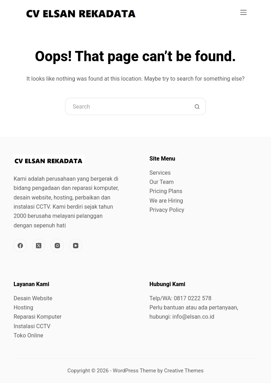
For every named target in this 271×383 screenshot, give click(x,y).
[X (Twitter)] (39, 245)
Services (160, 172)
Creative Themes (184, 370)
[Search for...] (126, 106)
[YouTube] (76, 245)
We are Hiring (166, 200)
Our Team (162, 182)
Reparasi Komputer (37, 316)
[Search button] (197, 106)
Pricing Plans (166, 191)
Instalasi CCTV (31, 326)
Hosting (23, 307)
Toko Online (28, 335)
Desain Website (32, 298)
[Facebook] (20, 245)
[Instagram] (57, 245)
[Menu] (243, 12)
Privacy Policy (167, 210)
